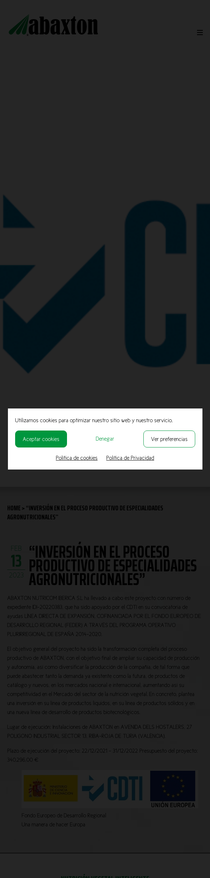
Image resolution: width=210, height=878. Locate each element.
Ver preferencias (169, 439)
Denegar (105, 439)
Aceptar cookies (41, 439)
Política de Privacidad (130, 458)
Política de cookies (77, 458)
